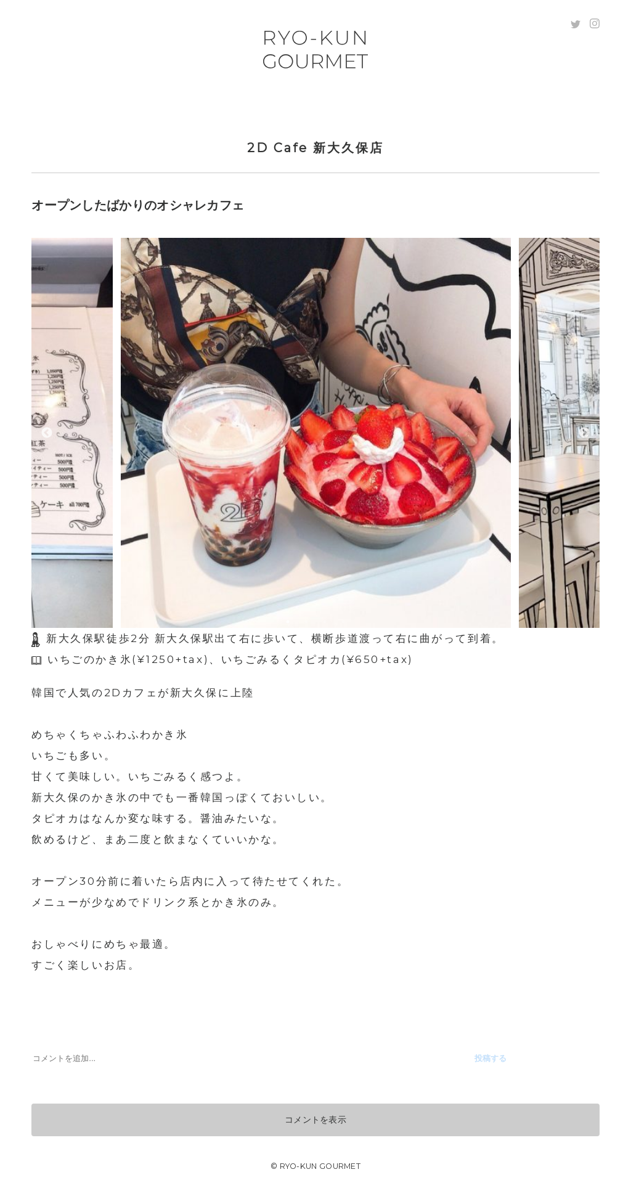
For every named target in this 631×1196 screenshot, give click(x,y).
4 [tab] (343, 622)
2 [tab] (306, 622)
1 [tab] (288, 622)
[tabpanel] (315, 433)
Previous (47, 433)
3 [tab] (325, 622)
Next (584, 433)
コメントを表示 (315, 1119)
